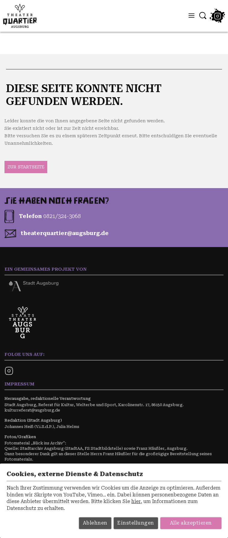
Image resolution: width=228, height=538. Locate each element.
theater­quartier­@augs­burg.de (65, 233)
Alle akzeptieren (191, 523)
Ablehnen (95, 523)
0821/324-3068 (62, 216)
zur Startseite (25, 166)
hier (136, 501)
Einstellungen (135, 523)
